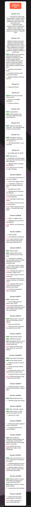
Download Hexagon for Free (16, 6)
